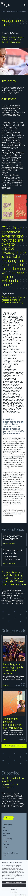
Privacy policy (7, 865)
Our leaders (6, 833)
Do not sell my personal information (13, 862)
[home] (5, 5)
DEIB (4, 836)
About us (5, 830)
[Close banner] (27, 867)
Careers (5, 841)
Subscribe (6, 844)
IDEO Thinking (7, 839)
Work (4, 827)
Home (3, 11)
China (4, 856)
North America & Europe (10, 853)
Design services (12, 11)
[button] (25, 5)
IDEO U (5, 847)
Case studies (22, 11)
